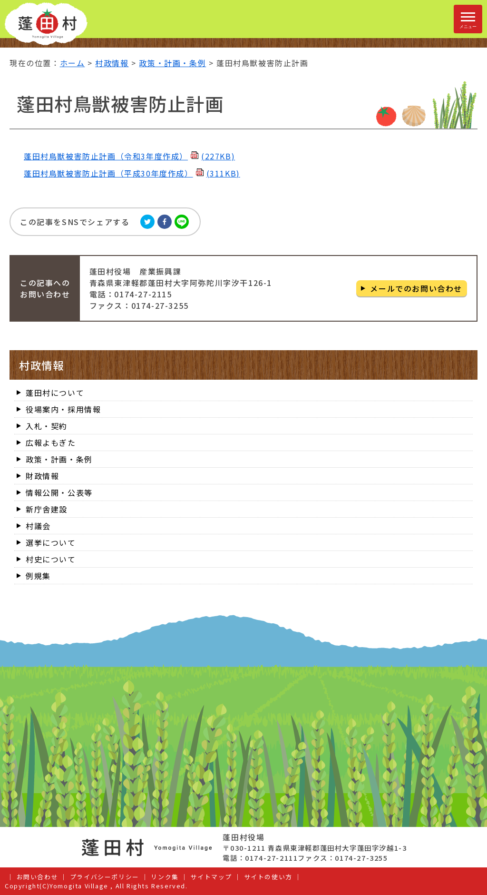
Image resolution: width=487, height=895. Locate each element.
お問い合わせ (37, 876)
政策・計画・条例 (172, 63)
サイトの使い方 (268, 876)
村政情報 (111, 63)
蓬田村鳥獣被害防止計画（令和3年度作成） (129, 156)
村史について (51, 559)
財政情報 (42, 476)
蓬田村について (55, 392)
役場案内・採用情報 (63, 409)
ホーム (72, 63)
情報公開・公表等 (59, 492)
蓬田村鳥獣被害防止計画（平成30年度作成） (132, 173)
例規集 (38, 575)
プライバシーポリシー (104, 876)
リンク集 (164, 876)
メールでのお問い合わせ (416, 288)
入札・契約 (47, 426)
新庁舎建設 (47, 509)
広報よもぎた (51, 442)
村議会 (38, 525)
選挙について (51, 542)
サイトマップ (211, 876)
